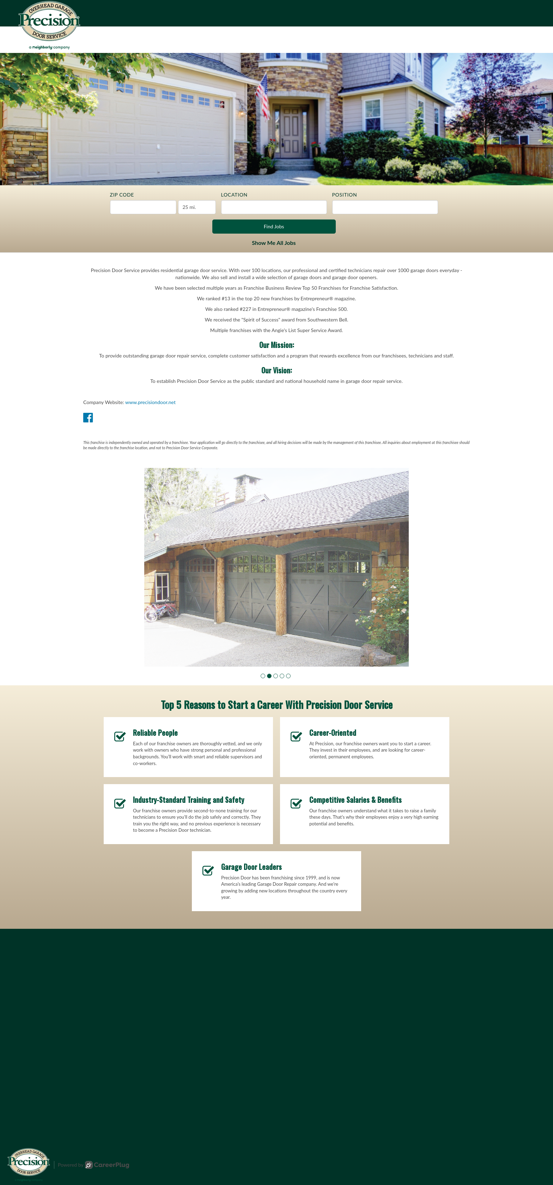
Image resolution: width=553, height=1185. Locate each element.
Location (234, 195)
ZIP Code (122, 195)
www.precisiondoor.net (150, 402)
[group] (276, 567)
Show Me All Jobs (274, 242)
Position (344, 195)
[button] (263, 676)
